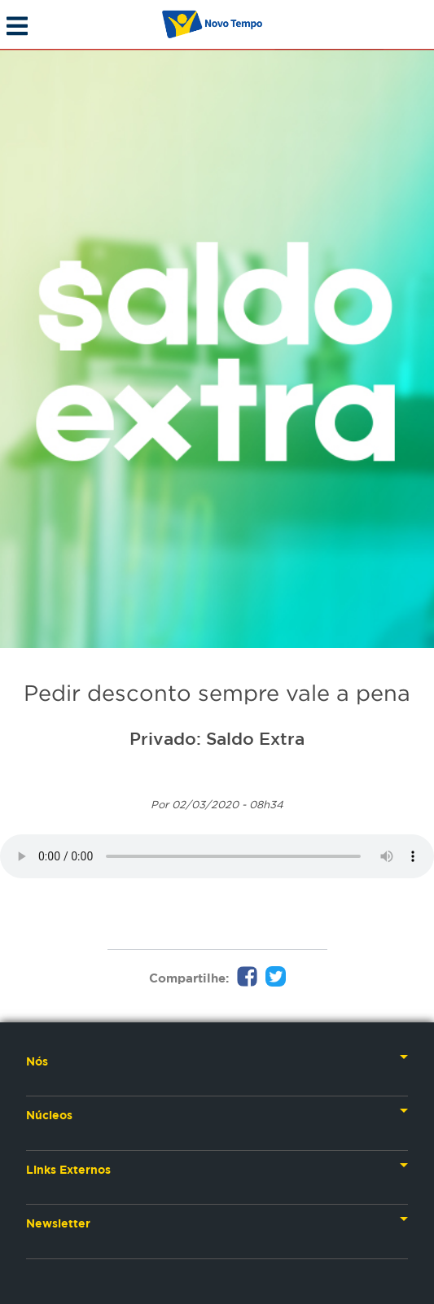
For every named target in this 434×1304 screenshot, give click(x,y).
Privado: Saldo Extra (217, 738)
